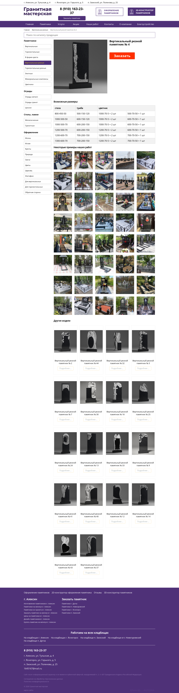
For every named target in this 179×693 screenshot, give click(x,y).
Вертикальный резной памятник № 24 (65, 464)
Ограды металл (31, 97)
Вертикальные (31, 46)
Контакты (109, 24)
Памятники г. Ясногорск (71, 610)
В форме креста (31, 57)
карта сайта (28, 690)
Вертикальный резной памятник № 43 (65, 566)
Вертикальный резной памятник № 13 (91, 464)
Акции (76, 24)
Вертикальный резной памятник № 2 (65, 362)
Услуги (61, 24)
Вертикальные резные (34, 63)
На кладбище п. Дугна (35, 641)
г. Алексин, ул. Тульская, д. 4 (37, 2)
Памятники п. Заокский (71, 613)
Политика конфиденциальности (36, 681)
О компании (125, 24)
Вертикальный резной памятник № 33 (117, 464)
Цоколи (28, 108)
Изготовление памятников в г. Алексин (39, 604)
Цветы (27, 165)
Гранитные (29, 125)
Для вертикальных (33, 181)
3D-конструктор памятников (118, 593)
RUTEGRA (149, 690)
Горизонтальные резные (35, 68)
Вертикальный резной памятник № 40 (91, 515)
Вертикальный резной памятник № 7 (65, 413)
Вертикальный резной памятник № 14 (143, 515)
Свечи (27, 160)
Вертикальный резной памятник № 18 (117, 413)
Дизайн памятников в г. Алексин (37, 619)
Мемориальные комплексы (36, 79)
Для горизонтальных (34, 187)
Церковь (28, 170)
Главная (30, 24)
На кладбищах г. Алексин (36, 638)
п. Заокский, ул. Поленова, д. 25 (103, 2)
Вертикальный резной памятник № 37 (91, 566)
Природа (29, 154)
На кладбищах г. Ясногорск (64, 638)
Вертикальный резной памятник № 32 (117, 362)
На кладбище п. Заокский (93, 638)
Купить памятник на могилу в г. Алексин (40, 622)
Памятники (45, 24)
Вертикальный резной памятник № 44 (91, 362)
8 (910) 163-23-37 (72, 11)
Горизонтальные (32, 52)
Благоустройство (145, 24)
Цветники (29, 84)
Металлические (31, 120)
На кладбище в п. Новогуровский (124, 638)
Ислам (27, 143)
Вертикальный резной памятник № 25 (143, 413)
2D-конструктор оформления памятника (72, 593)
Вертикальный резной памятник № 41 (65, 515)
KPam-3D (135, 690)
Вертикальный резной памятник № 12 (117, 515)
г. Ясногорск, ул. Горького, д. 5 (69, 2)
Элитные (29, 73)
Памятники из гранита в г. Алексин (38, 610)
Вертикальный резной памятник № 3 (143, 362)
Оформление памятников (36, 593)
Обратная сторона (32, 192)
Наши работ (92, 24)
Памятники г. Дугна (69, 604)
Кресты (28, 149)
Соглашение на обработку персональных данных (43, 679)
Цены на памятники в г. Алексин (37, 616)
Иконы (28, 138)
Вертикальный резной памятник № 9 (143, 464)
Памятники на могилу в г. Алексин (37, 607)
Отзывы (98, 593)
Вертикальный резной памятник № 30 (91, 413)
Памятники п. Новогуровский (73, 607)
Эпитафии (29, 176)
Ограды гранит (31, 102)
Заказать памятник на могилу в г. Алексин (40, 613)
